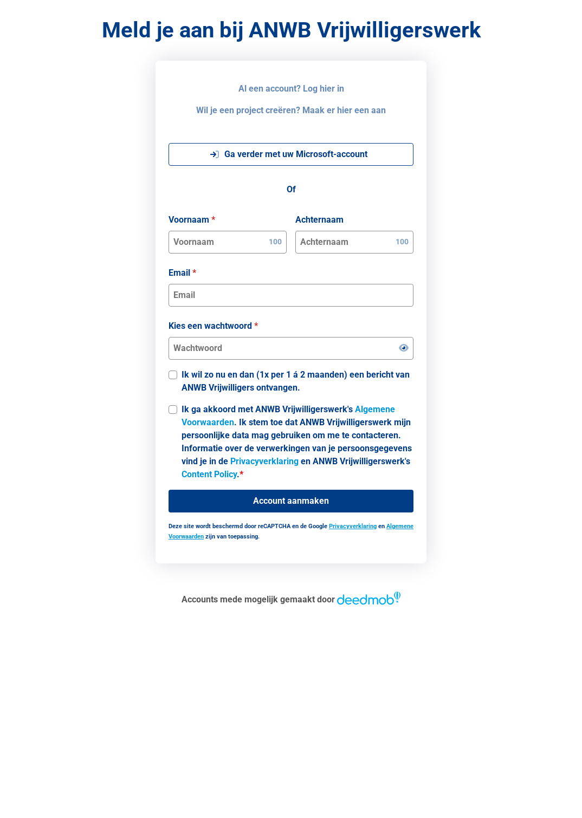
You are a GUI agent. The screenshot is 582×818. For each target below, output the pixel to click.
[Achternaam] (346, 242)
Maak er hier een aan (344, 110)
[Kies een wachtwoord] (284, 348)
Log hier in (323, 88)
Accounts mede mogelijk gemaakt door (291, 599)
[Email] (291, 295)
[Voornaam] (219, 242)
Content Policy (209, 474)
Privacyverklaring (264, 461)
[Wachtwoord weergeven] (404, 348)
